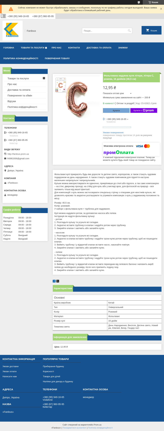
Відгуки (12, 101)
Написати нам (10, 376)
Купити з (144, 110)
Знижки (123, 47)
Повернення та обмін (20, 95)
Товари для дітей (51, 376)
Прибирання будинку (53, 366)
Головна (8, 47)
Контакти (74, 47)
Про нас (56, 47)
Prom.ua (97, 425)
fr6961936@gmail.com (18, 158)
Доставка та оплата (99, 47)
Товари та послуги (32, 47)
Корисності (48, 371)
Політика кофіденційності (22, 106)
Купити (116, 110)
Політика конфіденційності (100, 428)
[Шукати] (129, 31)
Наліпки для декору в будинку (58, 381)
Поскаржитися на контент (74, 428)
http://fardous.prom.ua (18, 154)
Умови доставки (11, 366)
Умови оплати (10, 371)
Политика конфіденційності (20, 58)
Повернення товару (57, 58)
